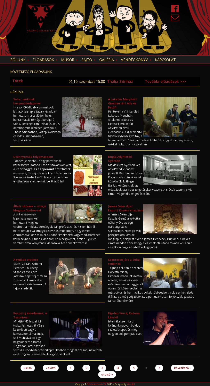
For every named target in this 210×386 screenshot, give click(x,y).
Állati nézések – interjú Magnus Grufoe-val (29, 208)
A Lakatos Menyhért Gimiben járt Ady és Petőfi (122, 103)
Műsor (67, 59)
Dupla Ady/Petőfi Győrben (120, 159)
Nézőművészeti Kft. (97, 384)
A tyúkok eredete (25, 260)
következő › (182, 368)
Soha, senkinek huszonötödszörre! (27, 101)
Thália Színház (120, 81)
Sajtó (86, 59)
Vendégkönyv (134, 59)
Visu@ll (131, 384)
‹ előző (51, 368)
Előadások (43, 59)
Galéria (106, 59)
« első (28, 368)
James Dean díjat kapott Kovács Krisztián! (125, 208)
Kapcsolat (165, 59)
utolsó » (107, 374)
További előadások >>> (165, 81)
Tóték (17, 80)
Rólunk (17, 59)
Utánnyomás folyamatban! (33, 157)
